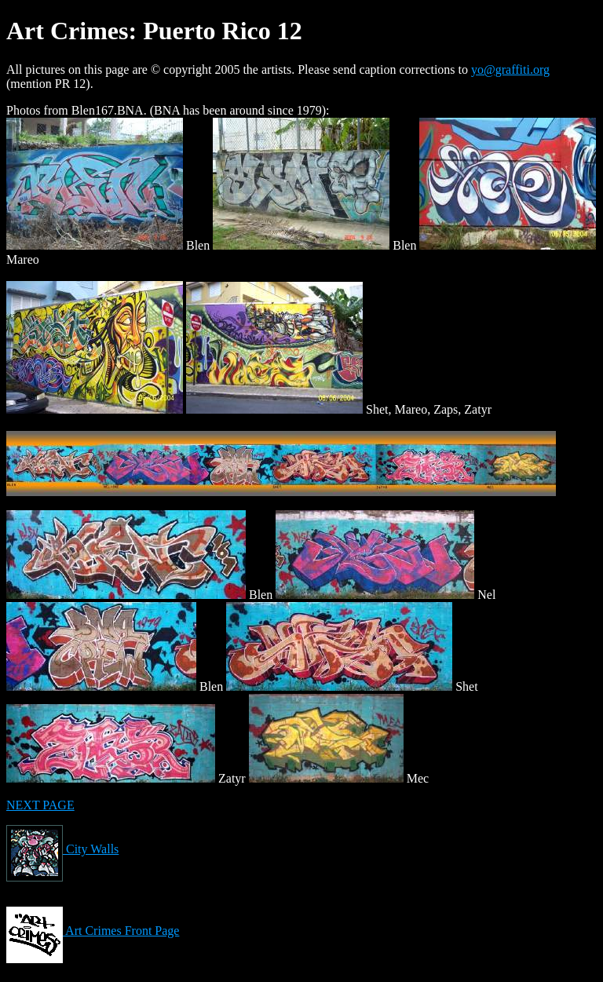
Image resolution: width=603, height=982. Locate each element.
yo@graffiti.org (510, 69)
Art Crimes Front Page (92, 930)
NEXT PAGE (40, 805)
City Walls (62, 849)
